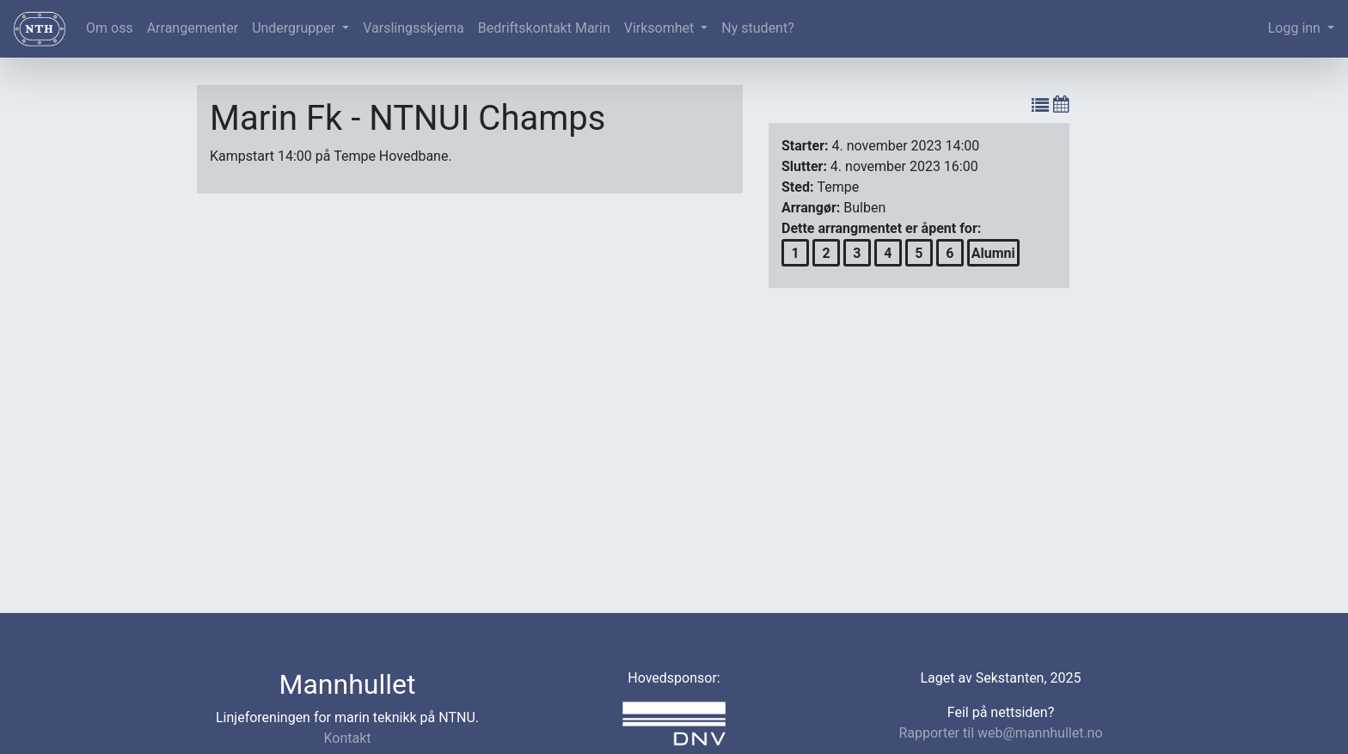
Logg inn (1296, 28)
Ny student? (757, 28)
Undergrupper (295, 28)
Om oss (109, 28)
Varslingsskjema (413, 28)
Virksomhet (661, 28)
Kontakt (347, 738)
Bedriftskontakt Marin (544, 28)
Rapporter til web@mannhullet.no (1000, 733)
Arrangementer (192, 28)
